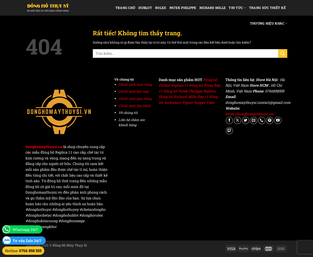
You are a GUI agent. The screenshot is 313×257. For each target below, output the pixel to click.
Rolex (160, 8)
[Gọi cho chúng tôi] (261, 120)
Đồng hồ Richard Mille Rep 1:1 (183, 96)
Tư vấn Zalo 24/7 (27, 240)
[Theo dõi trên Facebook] (229, 120)
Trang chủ (125, 8)
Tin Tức (237, 8)
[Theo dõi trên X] (237, 120)
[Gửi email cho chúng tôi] (253, 120)
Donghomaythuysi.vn (43, 146)
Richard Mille (212, 8)
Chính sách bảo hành (134, 106)
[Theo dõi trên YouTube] (277, 120)
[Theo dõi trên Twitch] (229, 130)
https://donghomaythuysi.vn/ (249, 113)
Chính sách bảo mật (133, 91)
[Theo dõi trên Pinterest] (269, 120)
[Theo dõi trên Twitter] (245, 120)
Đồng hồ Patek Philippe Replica (189, 91)
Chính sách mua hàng (135, 84)
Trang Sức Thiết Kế (267, 8)
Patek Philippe (182, 8)
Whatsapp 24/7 (25, 229)
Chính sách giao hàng (134, 98)
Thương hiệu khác (268, 23)
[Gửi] (282, 53)
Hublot (145, 8)
